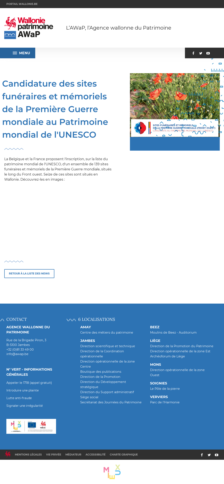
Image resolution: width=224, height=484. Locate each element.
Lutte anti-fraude (19, 398)
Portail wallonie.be (22, 4)
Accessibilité (96, 454)
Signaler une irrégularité (24, 406)
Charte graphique (124, 454)
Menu (21, 53)
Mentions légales (28, 454)
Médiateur (73, 454)
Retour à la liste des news (29, 273)
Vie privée (53, 454)
